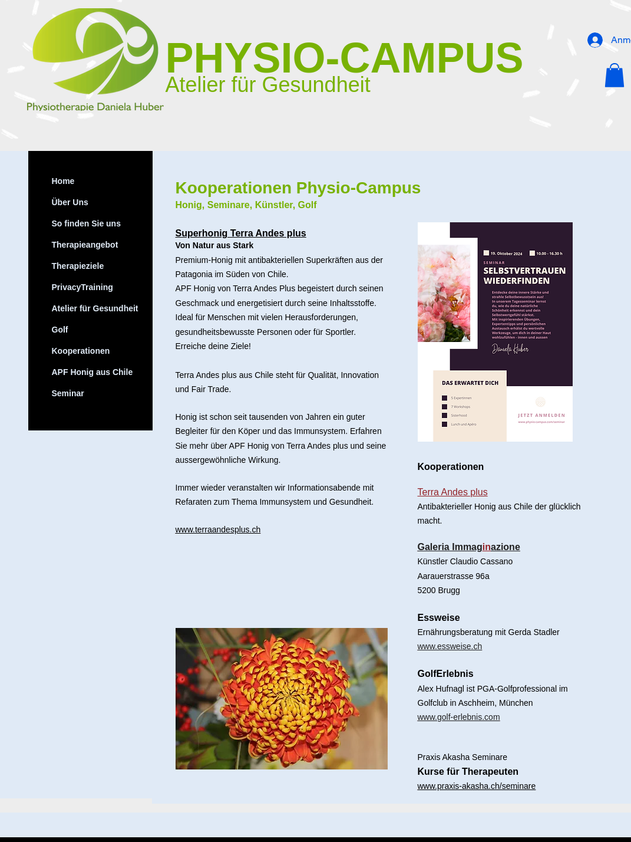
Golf (60, 329)
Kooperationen (81, 351)
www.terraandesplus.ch (218, 529)
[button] (614, 75)
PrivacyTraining (82, 287)
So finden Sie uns (86, 223)
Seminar (68, 393)
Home (63, 181)
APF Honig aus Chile (92, 372)
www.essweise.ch (450, 646)
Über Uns (70, 202)
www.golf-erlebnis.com (459, 717)
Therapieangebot (85, 244)
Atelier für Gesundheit (95, 308)
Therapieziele (78, 266)
